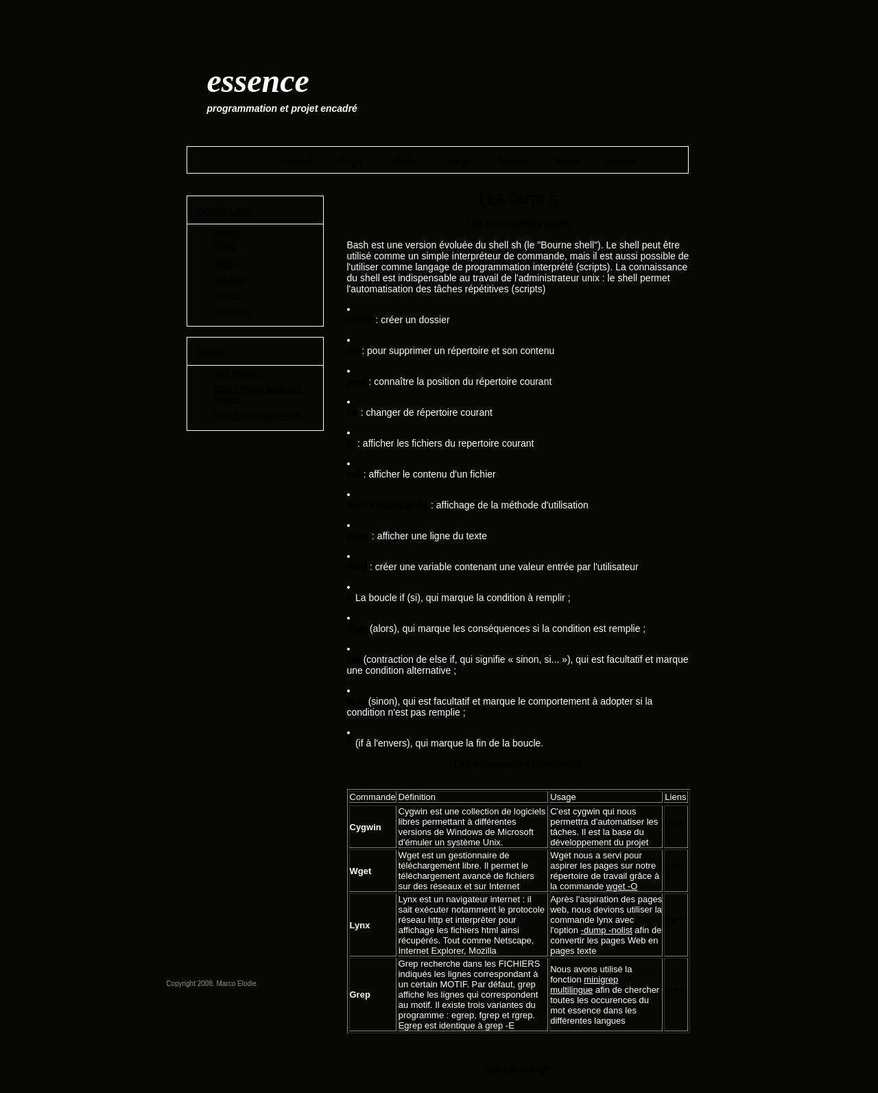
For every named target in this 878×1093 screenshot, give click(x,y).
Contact (621, 162)
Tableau (513, 162)
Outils (404, 162)
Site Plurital (237, 373)
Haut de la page (518, 1068)
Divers (567, 162)
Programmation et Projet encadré (282, 108)
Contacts (232, 311)
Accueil (296, 162)
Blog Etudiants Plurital (258, 415)
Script (459, 162)
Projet (350, 162)
